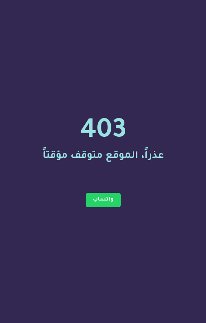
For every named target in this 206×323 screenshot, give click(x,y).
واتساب (103, 200)
